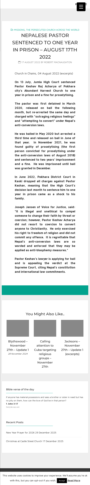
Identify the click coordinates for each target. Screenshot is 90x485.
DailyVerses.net (12, 407)
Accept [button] (62, 480)
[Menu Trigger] (81, 6)
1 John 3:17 (12, 403)
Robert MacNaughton (58, 62)
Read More (74, 480)
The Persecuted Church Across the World (52, 29)
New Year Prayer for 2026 (20, 432)
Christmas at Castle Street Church (24, 441)
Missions (19, 29)
